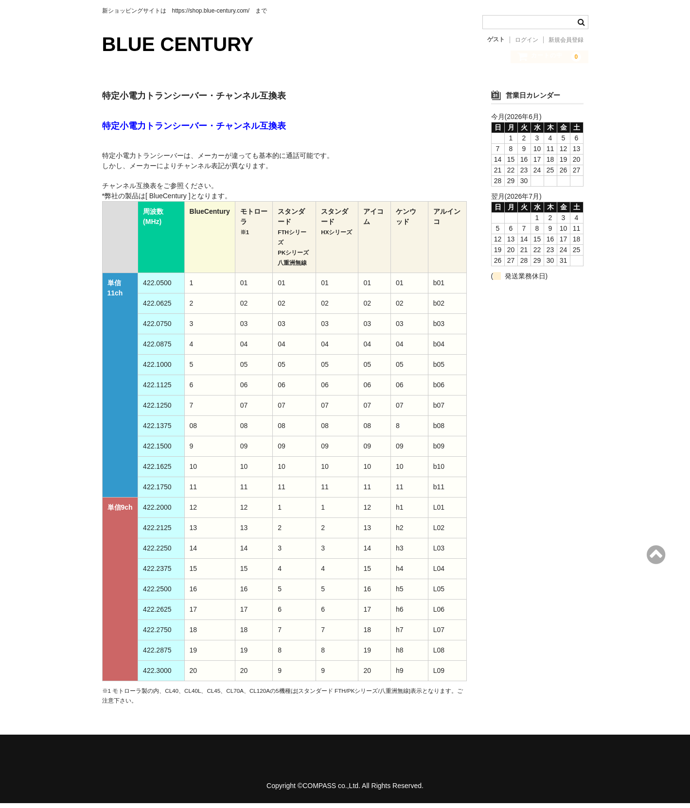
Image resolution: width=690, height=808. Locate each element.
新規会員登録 (566, 39)
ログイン (526, 39)
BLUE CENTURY (178, 44)
